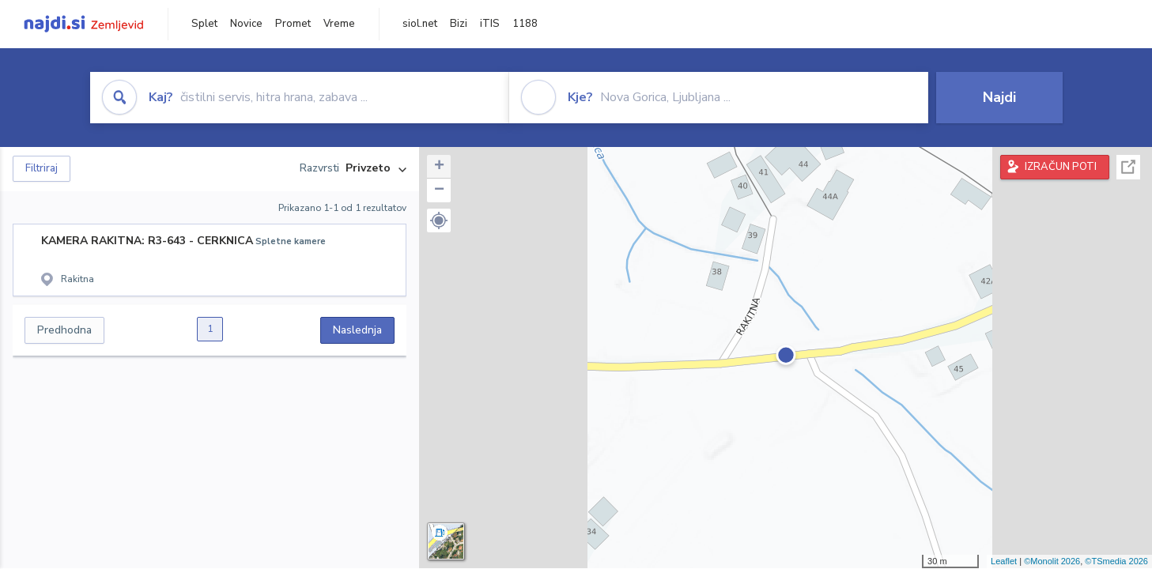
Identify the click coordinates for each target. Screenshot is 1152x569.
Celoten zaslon (1128, 167)
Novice (246, 24)
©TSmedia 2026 (1116, 561)
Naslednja (357, 329)
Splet (204, 24)
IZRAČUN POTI (1061, 167)
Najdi (999, 97)
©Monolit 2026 (1052, 561)
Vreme (339, 24)
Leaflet (1004, 561)
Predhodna (64, 329)
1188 (525, 24)
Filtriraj (41, 168)
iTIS (490, 24)
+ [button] (439, 167)
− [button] (439, 190)
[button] (439, 220)
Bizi (458, 24)
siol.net (419, 24)
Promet (293, 24)
